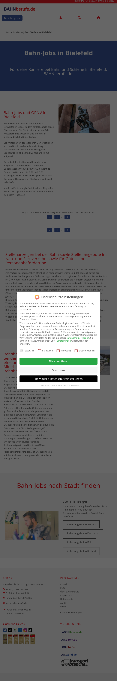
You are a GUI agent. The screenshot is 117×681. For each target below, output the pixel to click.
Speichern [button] (58, 369)
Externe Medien (85, 349)
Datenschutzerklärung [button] (60, 384)
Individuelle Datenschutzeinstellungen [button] (58, 377)
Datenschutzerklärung (78, 336)
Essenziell (27, 349)
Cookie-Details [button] (44, 384)
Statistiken (45, 349)
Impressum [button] (75, 384)
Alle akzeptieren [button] (59, 360)
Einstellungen (64, 339)
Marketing (64, 349)
